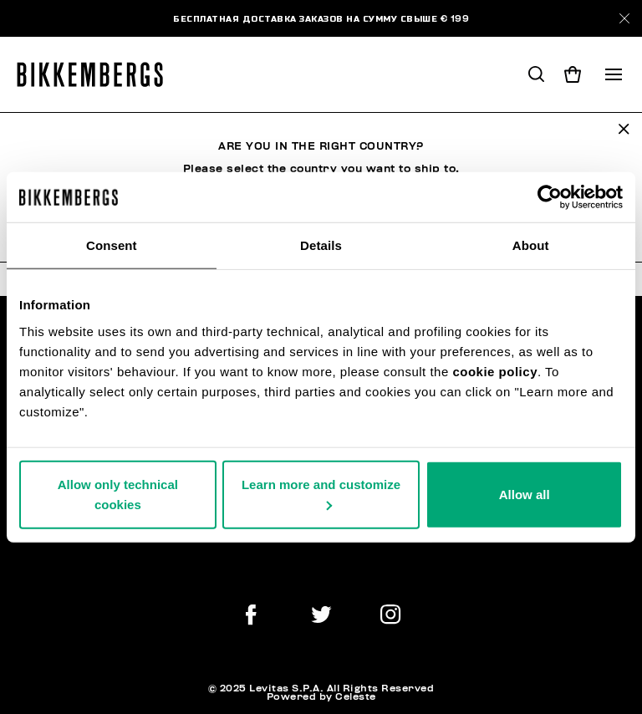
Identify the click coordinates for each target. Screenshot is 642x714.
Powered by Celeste (321, 696)
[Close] (624, 18)
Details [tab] (321, 245)
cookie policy (495, 371)
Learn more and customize (321, 493)
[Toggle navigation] (613, 74)
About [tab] (530, 245)
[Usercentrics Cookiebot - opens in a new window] (549, 197)
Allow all (524, 494)
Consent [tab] (111, 245)
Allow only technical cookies (118, 494)
